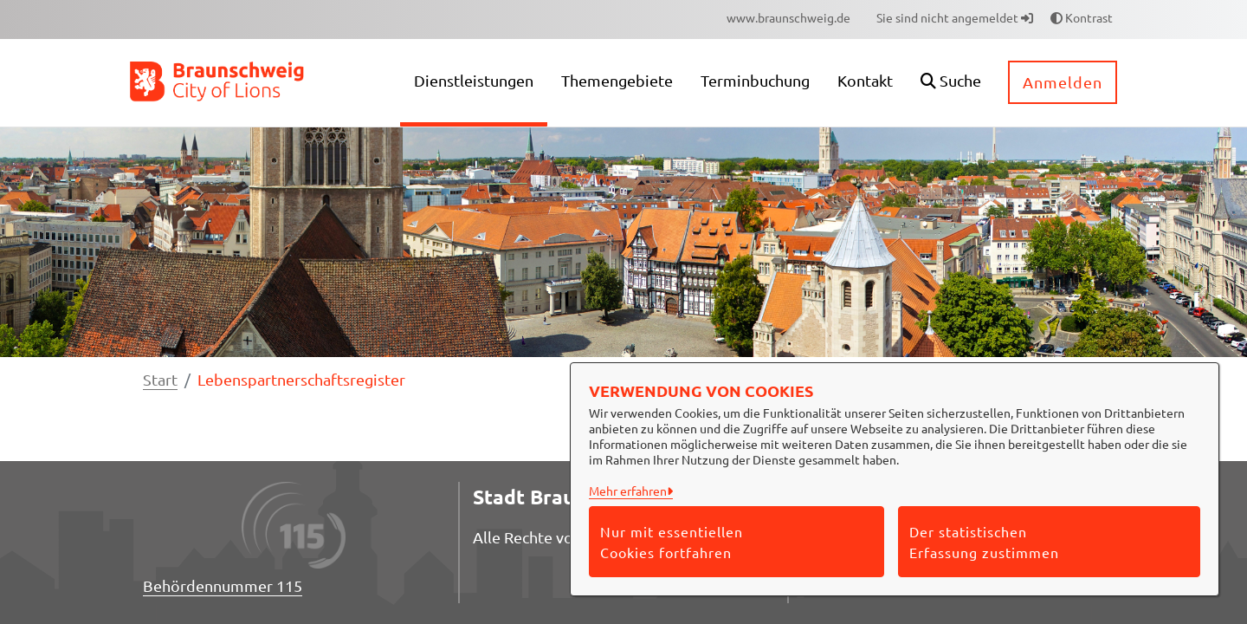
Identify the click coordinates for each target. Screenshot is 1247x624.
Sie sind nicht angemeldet (954, 17)
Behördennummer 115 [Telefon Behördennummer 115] (222, 585)
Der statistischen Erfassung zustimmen (984, 542)
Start (160, 379)
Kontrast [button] (1081, 17)
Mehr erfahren (628, 490)
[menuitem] (788, 18)
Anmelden (1062, 82)
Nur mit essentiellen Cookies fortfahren (671, 542)
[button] (951, 83)
